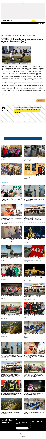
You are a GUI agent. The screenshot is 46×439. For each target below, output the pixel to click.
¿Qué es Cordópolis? (23, 433)
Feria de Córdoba (9, 1)
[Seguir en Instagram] (36, 421)
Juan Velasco (3, 159)
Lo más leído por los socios (6, 142)
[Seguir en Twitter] (32, 421)
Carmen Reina (3, 298)
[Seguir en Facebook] (33, 421)
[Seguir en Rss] (41, 421)
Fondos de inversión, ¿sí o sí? (7, 175)
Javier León (3, 177)
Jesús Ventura (26, 242)
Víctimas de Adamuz (19, 1)
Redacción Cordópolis (27, 160)
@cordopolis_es (4, 182)
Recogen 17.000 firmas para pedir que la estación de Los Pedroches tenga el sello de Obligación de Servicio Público (10, 316)
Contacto (23, 436)
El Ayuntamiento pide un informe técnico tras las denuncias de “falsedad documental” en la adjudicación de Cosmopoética (11, 240)
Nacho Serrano (3, 279)
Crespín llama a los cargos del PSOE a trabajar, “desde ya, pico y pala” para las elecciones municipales (11, 199)
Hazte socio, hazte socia (22, 428)
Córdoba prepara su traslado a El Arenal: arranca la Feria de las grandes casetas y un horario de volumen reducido (33, 240)
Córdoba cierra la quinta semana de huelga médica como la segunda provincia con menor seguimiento (34, 335)
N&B (30, 23)
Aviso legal (23, 434)
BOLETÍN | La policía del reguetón (8, 157)
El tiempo (13, 1)
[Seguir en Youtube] (38, 421)
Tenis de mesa (39, 1)
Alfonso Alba (26, 220)
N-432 (15, 1)
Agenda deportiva (43, 1)
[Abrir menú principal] (44, 20)
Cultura (8, 23)
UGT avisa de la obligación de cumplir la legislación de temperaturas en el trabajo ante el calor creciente (11, 218)
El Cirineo (26, 23)
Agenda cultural (31, 1)
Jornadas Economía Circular (25, 1)
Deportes (12, 23)
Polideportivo (3, 96)
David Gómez (3, 260)
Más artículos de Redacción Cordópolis (9, 180)
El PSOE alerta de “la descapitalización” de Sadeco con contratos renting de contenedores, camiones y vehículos (34, 199)
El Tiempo (22, 23)
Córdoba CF (35, 1)
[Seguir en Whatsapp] (39, 421)
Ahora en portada (4, 223)
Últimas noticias (4, 340)
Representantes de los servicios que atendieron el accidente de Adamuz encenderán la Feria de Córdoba (34, 278)
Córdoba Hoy (3, 23)
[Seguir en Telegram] (34, 421)
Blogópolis (17, 23)
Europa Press (26, 337)
